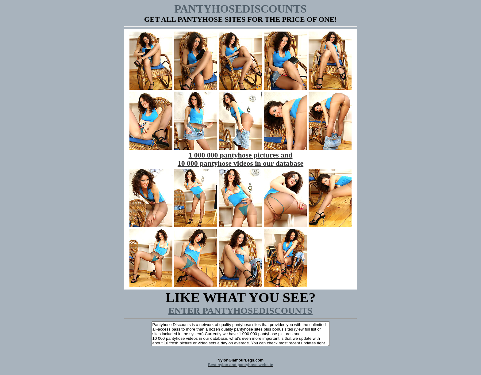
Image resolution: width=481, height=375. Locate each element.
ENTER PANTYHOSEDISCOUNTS (240, 310)
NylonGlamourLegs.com (240, 362)
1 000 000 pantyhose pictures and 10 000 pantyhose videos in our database (240, 159)
